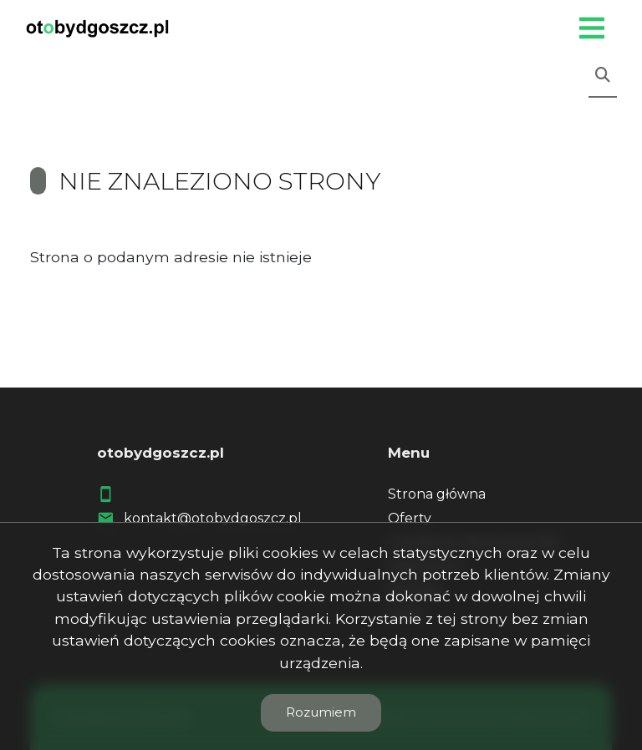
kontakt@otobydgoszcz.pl (213, 518)
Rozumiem (321, 712)
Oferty (409, 518)
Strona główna (437, 494)
